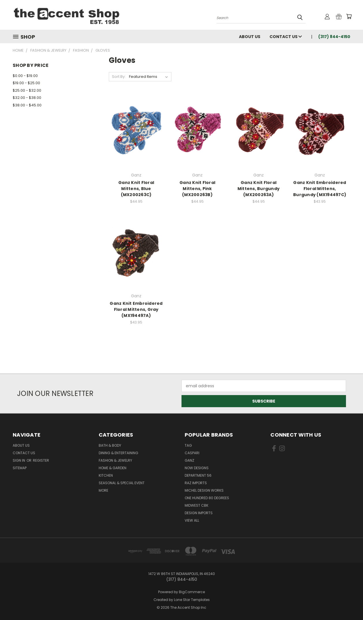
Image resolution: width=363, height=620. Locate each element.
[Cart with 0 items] (349, 16)
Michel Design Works (204, 490)
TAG (188, 445)
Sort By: (119, 76)
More (103, 490)
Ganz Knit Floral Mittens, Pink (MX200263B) (197, 189)
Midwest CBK (196, 505)
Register (41, 460)
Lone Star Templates (192, 599)
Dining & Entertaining (118, 452)
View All (192, 520)
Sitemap (20, 467)
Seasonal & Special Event (122, 482)
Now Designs (197, 467)
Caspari (192, 452)
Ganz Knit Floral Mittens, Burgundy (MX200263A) (258, 189)
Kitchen (106, 475)
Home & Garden (112, 467)
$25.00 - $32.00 (27, 90)
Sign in (19, 460)
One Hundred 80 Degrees (207, 497)
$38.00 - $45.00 (27, 105)
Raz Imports (196, 482)
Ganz (189, 460)
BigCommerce (192, 591)
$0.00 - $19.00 (25, 75)
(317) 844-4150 (334, 37)
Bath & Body (110, 445)
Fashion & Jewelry (115, 460)
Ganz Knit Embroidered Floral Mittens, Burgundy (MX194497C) (319, 189)
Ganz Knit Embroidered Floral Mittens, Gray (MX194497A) (136, 309)
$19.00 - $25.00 (26, 83)
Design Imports (199, 512)
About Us (249, 37)
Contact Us (286, 37)
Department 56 (198, 475)
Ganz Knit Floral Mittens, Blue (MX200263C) (136, 189)
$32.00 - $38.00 (27, 97)
